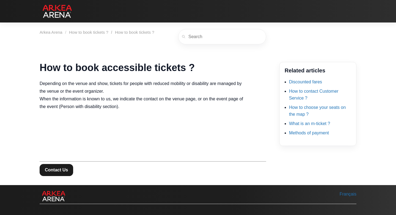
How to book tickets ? (88, 32)
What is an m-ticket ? (309, 123)
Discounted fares (305, 82)
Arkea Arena (51, 32)
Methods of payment (309, 133)
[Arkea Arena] (57, 11)
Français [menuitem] (348, 194)
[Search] (222, 36)
